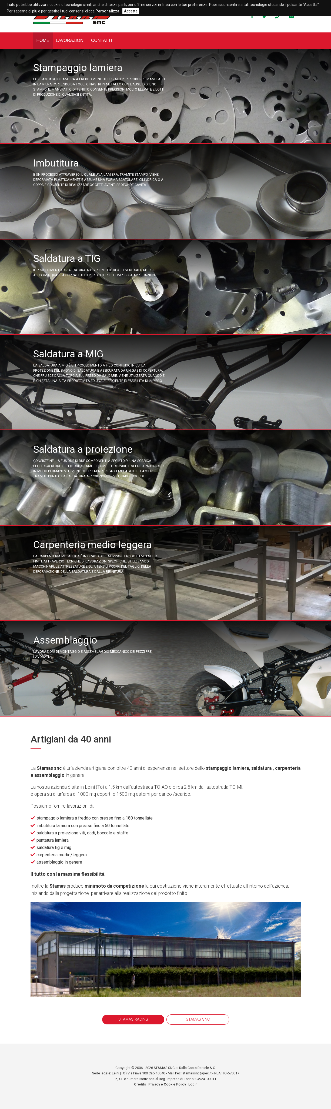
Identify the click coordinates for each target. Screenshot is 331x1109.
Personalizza (107, 11)
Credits (140, 1084)
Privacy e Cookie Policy (167, 1084)
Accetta (131, 11)
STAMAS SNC (198, 1019)
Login (192, 1084)
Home (42, 40)
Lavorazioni (70, 40)
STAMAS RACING (133, 1019)
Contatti (101, 40)
